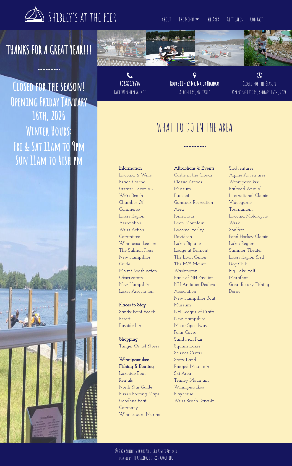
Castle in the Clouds (193, 175)
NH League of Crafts (194, 312)
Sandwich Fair (188, 339)
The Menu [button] (186, 19)
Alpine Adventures (247, 175)
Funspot (181, 196)
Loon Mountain (189, 223)
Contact (256, 19)
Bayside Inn (130, 326)
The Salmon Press (136, 250)
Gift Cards (235, 19)
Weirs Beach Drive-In (194, 401)
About (166, 19)
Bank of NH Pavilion (194, 278)
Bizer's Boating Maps (139, 394)
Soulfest (236, 230)
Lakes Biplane (187, 243)
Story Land (185, 360)
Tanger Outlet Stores (139, 346)
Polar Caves (185, 332)
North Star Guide (135, 387)
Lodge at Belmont (191, 250)
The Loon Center (190, 257)
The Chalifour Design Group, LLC (152, 458)
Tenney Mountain (191, 380)
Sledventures (241, 168)
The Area (212, 19)
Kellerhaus (184, 216)
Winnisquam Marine (139, 414)
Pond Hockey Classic (248, 237)
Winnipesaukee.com (138, 243)
